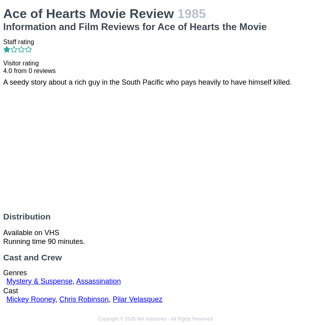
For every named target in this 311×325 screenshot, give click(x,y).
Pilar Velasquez (138, 299)
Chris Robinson (84, 299)
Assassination (98, 281)
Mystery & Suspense (39, 281)
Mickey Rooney (30, 299)
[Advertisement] (155, 149)
